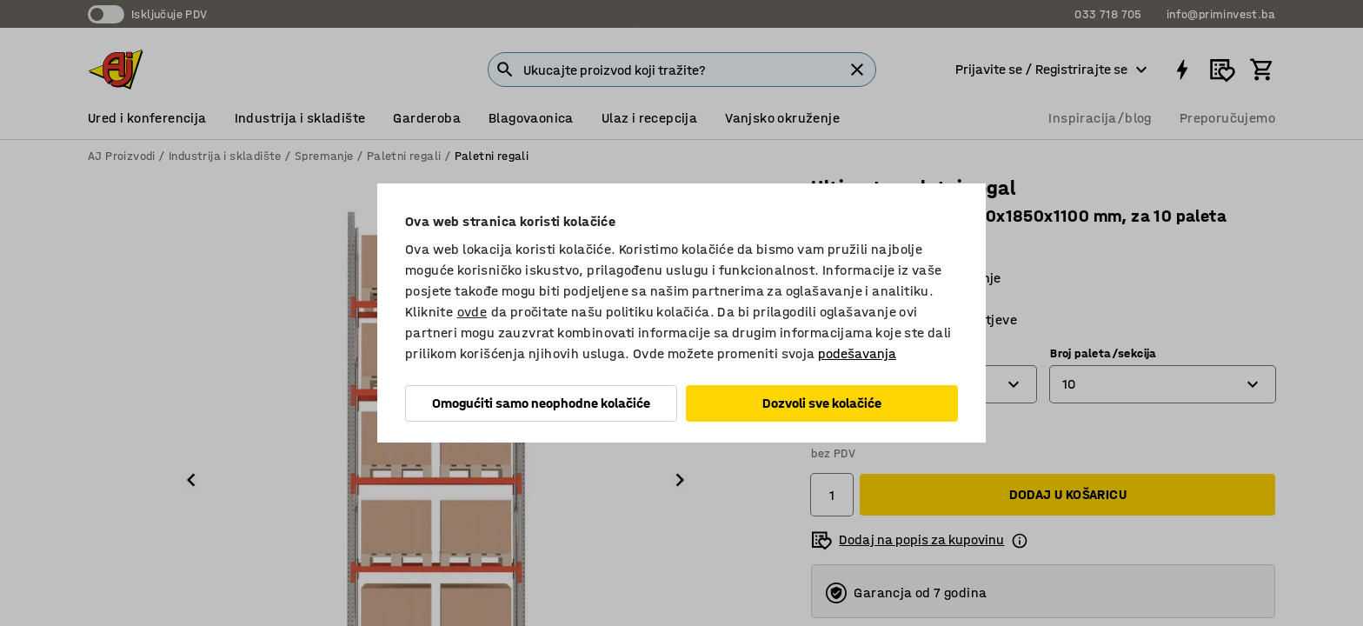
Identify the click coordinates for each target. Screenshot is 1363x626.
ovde (472, 311)
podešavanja (857, 353)
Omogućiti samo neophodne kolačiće (541, 403)
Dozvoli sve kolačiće (821, 403)
